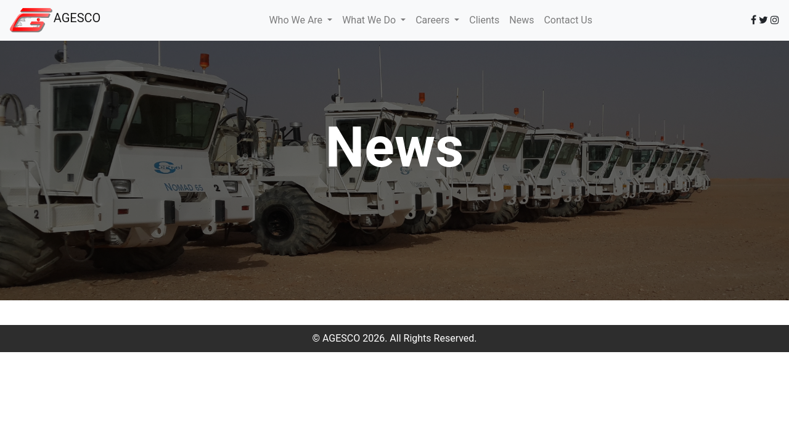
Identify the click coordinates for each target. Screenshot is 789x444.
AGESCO (77, 17)
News (521, 20)
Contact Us (568, 20)
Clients (484, 20)
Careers (433, 20)
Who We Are (297, 20)
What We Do (370, 20)
